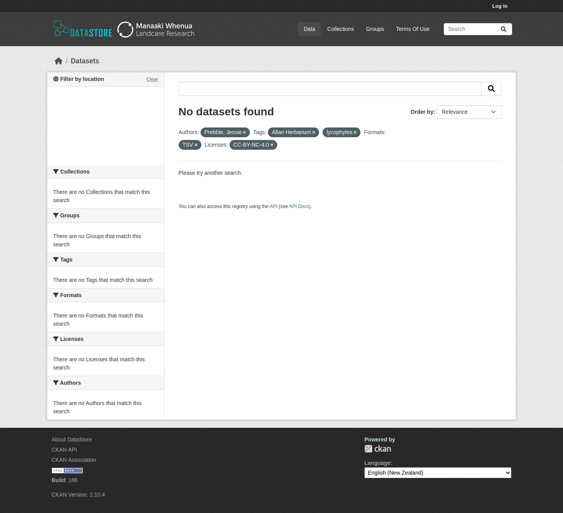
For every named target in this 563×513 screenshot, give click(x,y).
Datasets (85, 61)
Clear (152, 79)
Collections (340, 29)
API (274, 206)
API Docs (299, 206)
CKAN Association (74, 460)
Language (377, 463)
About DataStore (72, 439)
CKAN (377, 449)
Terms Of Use (413, 29)
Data (310, 29)
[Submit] (503, 29)
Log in (499, 6)
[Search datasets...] (478, 29)
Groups (375, 29)
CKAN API (64, 450)
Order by (422, 112)
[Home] (59, 61)
